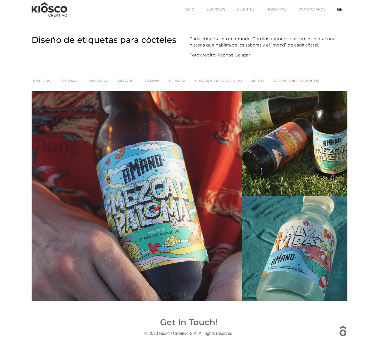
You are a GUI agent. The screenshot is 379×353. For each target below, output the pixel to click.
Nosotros (276, 9)
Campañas (97, 81)
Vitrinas (152, 81)
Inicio (189, 9)
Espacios (177, 81)
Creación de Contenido (218, 81)
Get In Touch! (189, 322)
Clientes (246, 9)
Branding (41, 81)
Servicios (215, 9)
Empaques (126, 81)
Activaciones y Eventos (295, 81)
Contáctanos (312, 9)
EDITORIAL (69, 81)
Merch (257, 81)
